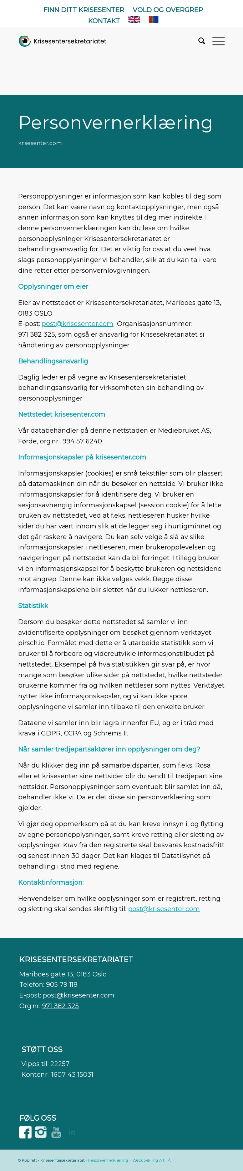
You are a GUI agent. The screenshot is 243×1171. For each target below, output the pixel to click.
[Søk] (198, 41)
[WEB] (62, 41)
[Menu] (215, 41)
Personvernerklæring (108, 1160)
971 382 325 (60, 1006)
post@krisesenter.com (77, 324)
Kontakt (104, 21)
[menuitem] (84, 10)
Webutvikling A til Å (151, 1160)
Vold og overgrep (168, 10)
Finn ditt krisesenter (84, 10)
